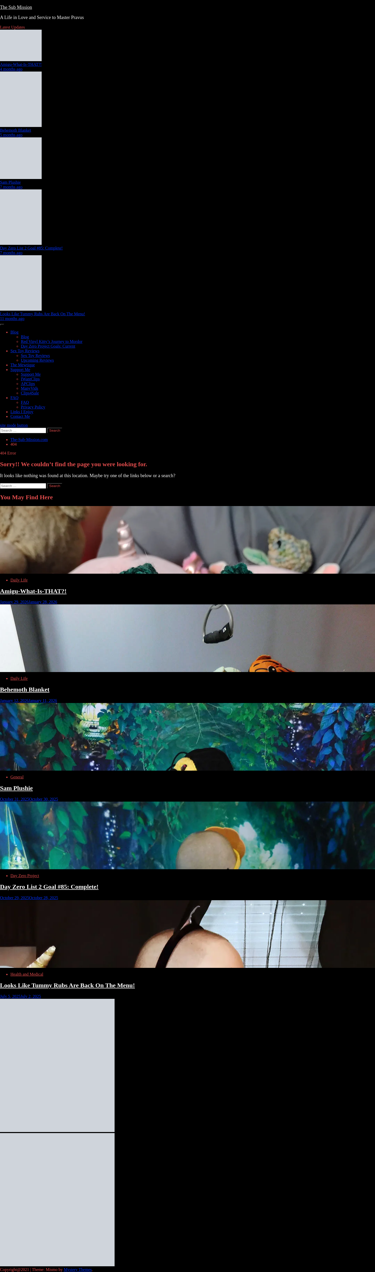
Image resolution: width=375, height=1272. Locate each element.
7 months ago (11, 187)
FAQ (14, 397)
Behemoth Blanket (15, 130)
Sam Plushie (10, 182)
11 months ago (12, 318)
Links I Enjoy (21, 412)
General (17, 777)
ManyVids (29, 388)
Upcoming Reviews (37, 360)
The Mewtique (22, 365)
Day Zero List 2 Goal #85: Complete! (31, 248)
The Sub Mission (16, 7)
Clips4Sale (30, 393)
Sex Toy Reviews (24, 351)
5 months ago (11, 135)
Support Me (20, 369)
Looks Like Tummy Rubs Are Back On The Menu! (42, 314)
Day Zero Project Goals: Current (48, 346)
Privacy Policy (33, 407)
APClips (28, 383)
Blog (14, 332)
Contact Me (20, 416)
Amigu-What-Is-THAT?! (21, 64)
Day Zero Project (24, 875)
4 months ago (11, 69)
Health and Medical (26, 974)
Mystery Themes (78, 1269)
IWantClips (30, 379)
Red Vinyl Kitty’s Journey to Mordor (52, 341)
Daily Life (19, 580)
